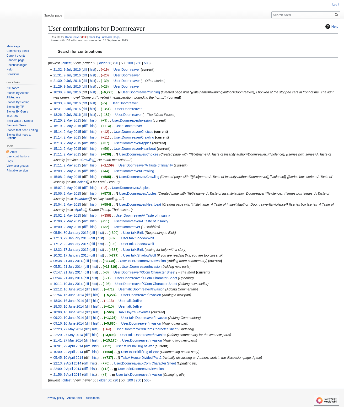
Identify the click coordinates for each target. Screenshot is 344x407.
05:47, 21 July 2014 (67, 272)
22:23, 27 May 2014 (68, 329)
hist (92, 69)
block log (94, 36)
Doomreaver (73, 36)
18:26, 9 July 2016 (67, 115)
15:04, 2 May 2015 (67, 204)
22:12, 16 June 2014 (68, 289)
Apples (80, 210)
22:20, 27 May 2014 (68, 335)
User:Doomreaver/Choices (133, 132)
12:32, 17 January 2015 (70, 250)
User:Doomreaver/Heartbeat (135, 148)
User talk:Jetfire (130, 301)
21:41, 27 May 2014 (68, 340)
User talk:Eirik (133, 233)
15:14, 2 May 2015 (67, 132)
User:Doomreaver (126, 69)
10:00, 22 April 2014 (68, 352)
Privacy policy (55, 398)
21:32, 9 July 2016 (67, 69)
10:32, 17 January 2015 (70, 255)
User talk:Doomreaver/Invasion (143, 261)
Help (331, 26)
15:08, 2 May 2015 (67, 177)
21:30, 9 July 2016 (67, 81)
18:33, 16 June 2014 (68, 306)
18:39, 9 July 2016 (67, 92)
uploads (107, 36)
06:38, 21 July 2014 (67, 261)
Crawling (87, 160)
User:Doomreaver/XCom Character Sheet (144, 272)
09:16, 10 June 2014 (68, 323)
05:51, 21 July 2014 (67, 266)
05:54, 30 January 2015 (70, 233)
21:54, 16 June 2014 (68, 295)
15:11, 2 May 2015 (67, 154)
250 (138, 63)
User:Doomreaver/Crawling (134, 137)
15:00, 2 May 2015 (67, 221)
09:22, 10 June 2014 (68, 318)
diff (85, 69)
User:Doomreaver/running (140, 92)
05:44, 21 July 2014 (67, 278)
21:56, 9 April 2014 (67, 374)
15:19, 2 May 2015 (67, 126)
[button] (193, 51)
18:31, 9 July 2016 (67, 109)
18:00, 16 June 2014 (68, 312)
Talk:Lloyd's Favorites (134, 312)
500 (146, 63)
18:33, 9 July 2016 (67, 103)
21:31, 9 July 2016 (67, 75)
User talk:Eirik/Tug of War (135, 346)
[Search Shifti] (305, 14)
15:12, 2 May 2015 (67, 148)
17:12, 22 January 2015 (70, 244)
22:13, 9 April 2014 (67, 363)
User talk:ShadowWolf (137, 238)
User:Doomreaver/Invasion (132, 120)
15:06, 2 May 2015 (67, 193)
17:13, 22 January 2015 (70, 238)
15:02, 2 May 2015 (67, 215)
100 (130, 63)
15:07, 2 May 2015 (67, 188)
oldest (66, 63)
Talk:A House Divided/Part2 (141, 357)
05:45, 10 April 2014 (68, 357)
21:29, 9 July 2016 (67, 86)
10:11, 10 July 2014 (67, 284)
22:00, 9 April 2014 (67, 369)
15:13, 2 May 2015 (67, 143)
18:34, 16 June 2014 (68, 301)
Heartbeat (82, 199)
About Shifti (74, 398)
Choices (81, 182)
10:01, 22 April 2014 (68, 346)
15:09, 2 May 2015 (67, 171)
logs (117, 36)
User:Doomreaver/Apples (132, 143)
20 (116, 63)
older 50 (105, 63)
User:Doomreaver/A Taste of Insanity (145, 165)
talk (84, 36)
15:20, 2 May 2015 (67, 120)
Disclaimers (92, 398)
